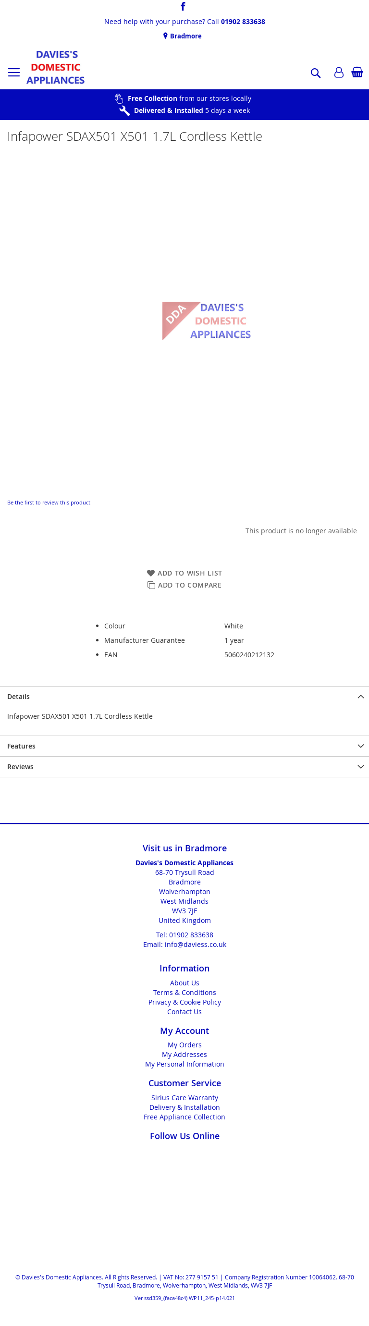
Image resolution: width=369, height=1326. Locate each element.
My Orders (185, 1044)
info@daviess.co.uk (195, 944)
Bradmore (185, 36)
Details (18, 696)
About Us (184, 982)
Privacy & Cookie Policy (184, 1002)
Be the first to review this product (48, 502)
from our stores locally (189, 98)
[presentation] (184, 696)
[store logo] (55, 67)
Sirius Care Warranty (184, 1097)
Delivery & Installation (184, 1107)
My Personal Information (184, 1063)
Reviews (20, 766)
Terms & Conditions (184, 992)
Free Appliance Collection (184, 1116)
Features (21, 745)
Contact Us (184, 1011)
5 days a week (192, 110)
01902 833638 (243, 21)
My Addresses (184, 1054)
